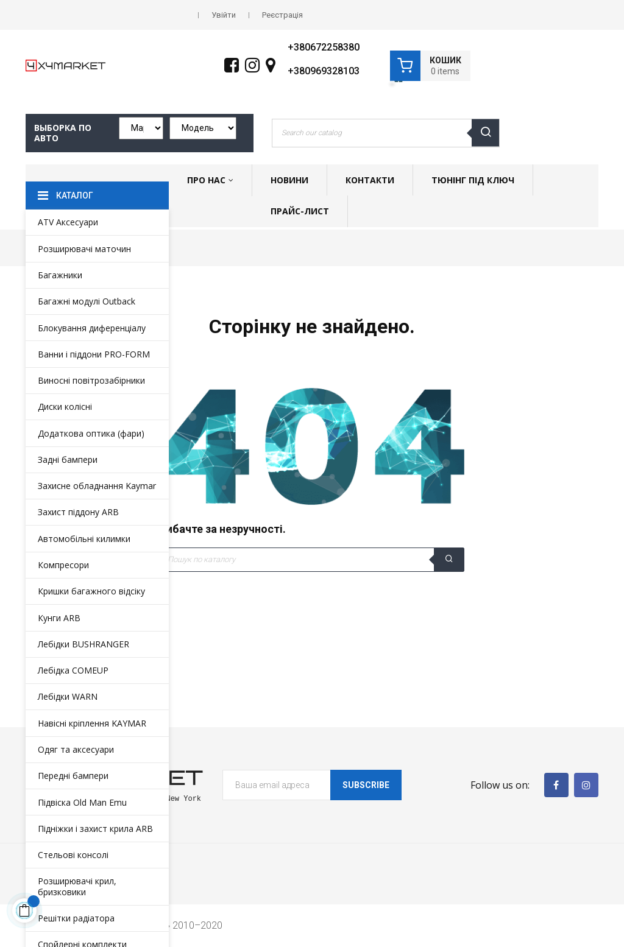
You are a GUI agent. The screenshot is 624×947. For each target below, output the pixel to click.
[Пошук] (312, 559)
